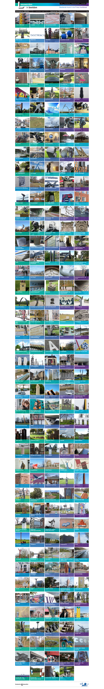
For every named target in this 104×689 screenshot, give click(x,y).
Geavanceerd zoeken (75, 3)
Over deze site (67, 3)
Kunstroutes (83, 3)
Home (61, 3)
